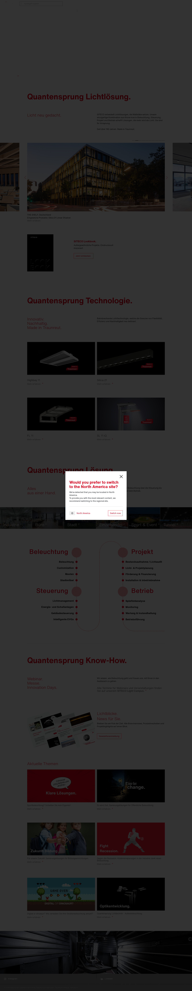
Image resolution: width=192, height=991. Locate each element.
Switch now (115, 513)
